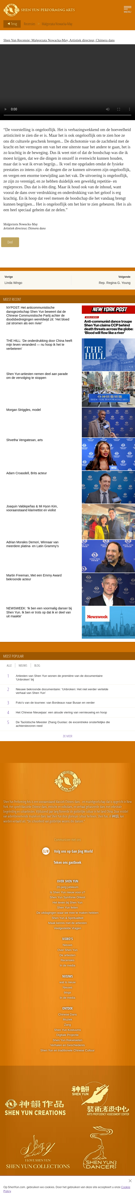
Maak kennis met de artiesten (67, 923)
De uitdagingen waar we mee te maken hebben (67, 912)
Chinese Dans (67, 1014)
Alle (9, 665)
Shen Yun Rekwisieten (67, 1040)
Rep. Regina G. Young (114, 283)
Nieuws (23, 665)
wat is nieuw (68, 982)
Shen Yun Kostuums (67, 1030)
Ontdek (67, 1008)
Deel (10, 242)
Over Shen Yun (67, 881)
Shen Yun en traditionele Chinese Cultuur (67, 1050)
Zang (67, 1024)
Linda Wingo (13, 283)
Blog (37, 665)
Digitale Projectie (67, 1035)
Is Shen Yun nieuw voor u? (67, 892)
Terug (11, 24)
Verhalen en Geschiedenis (67, 1045)
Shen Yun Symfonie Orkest (67, 897)
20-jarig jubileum (67, 887)
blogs (67, 992)
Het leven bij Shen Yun (67, 902)
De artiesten (67, 955)
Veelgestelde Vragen (67, 928)
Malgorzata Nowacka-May (57, 23)
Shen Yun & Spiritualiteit (67, 918)
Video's (67, 938)
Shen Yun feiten (67, 907)
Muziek (67, 1019)
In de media (67, 965)
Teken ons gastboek (67, 862)
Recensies (29, 23)
